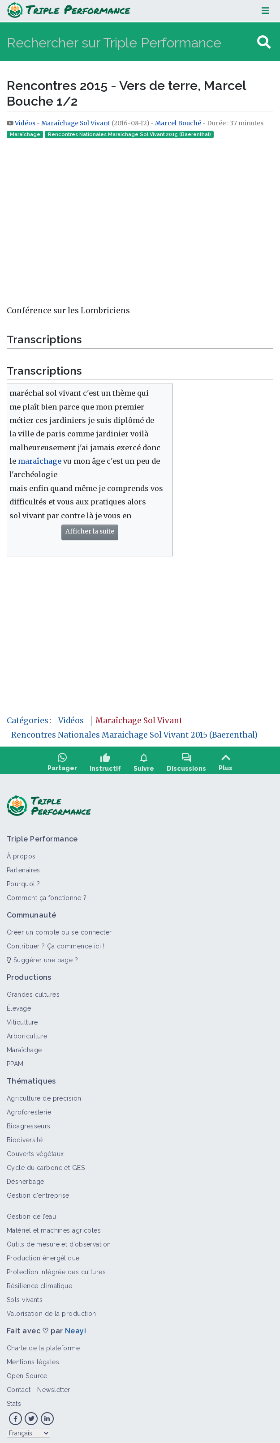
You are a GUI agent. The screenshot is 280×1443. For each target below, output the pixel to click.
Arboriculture (27, 1033)
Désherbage (25, 1178)
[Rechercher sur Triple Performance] (131, 42)
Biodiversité (25, 1136)
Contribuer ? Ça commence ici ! (55, 943)
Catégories (27, 721)
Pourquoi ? (23, 880)
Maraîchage (25, 134)
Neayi (75, 1327)
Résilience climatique (39, 1282)
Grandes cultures (33, 991)
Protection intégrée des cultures (56, 1268)
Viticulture (22, 1019)
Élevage (19, 1005)
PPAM (15, 1060)
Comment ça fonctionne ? (46, 894)
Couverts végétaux (35, 1150)
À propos (21, 853)
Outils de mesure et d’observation (59, 1241)
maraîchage (39, 461)
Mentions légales (33, 1358)
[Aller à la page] (263, 42)
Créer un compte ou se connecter (59, 929)
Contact (18, 1386)
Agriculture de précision (44, 1095)
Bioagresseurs (29, 1123)
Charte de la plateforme (43, 1345)
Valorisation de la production (51, 1310)
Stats (14, 1400)
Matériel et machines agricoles (54, 1227)
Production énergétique (43, 1255)
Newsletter (53, 1386)
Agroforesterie (29, 1109)
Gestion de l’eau (31, 1213)
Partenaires (23, 867)
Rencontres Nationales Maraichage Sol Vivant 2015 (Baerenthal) (129, 134)
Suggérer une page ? (42, 957)
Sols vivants (25, 1296)
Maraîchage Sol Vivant (75, 123)
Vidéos (26, 123)
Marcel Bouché (178, 123)
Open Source (27, 1372)
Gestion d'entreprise (38, 1192)
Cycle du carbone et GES (46, 1164)
